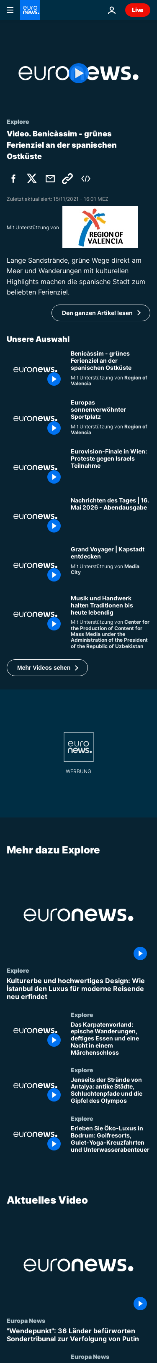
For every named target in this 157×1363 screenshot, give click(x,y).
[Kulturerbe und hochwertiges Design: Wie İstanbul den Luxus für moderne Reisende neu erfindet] (78, 989)
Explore (18, 970)
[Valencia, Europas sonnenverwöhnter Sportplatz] (110, 418)
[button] (47, 667)
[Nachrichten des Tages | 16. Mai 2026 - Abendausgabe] (110, 516)
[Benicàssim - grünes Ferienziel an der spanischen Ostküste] (110, 369)
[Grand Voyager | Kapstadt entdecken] (110, 565)
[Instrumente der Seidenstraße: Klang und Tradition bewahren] (110, 622)
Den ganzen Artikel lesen (97, 312)
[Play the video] (78, 73)
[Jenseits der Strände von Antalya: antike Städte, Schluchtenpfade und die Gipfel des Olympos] (110, 1090)
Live (138, 9)
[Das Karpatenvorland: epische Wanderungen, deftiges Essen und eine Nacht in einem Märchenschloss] (110, 1038)
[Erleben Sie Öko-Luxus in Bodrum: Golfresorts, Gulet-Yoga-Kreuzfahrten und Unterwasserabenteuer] (110, 1139)
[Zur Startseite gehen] (30, 10)
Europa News (26, 1320)
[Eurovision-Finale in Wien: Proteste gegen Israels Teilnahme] (110, 467)
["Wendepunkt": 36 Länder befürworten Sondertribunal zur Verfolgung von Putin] (78, 1335)
